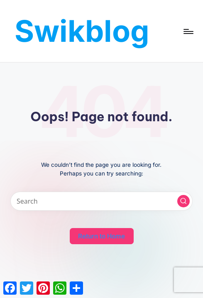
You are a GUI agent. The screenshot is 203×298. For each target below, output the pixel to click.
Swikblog (82, 31)
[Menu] (187, 31)
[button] (183, 201)
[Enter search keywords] (101, 201)
